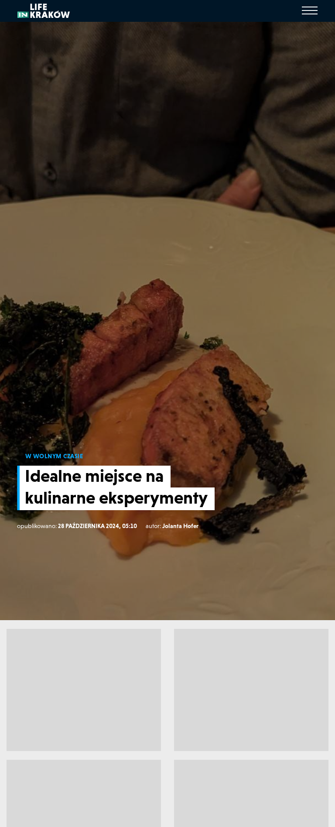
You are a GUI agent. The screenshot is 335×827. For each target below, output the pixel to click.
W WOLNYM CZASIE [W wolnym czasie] (54, 456)
